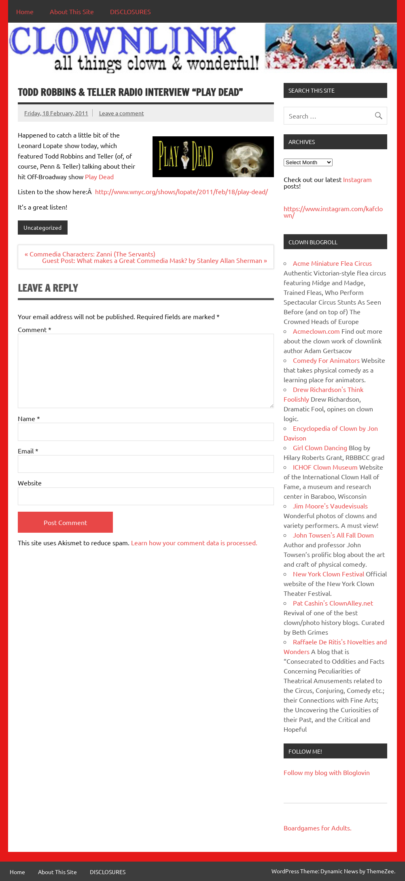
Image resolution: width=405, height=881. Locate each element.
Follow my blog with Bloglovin (327, 772)
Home (25, 11)
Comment (34, 329)
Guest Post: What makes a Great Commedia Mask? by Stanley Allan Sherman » (154, 260)
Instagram (357, 179)
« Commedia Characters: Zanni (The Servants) (90, 254)
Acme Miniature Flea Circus (332, 263)
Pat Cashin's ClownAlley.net (333, 603)
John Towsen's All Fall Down (333, 535)
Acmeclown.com (316, 331)
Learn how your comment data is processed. (194, 542)
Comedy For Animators (326, 360)
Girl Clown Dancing (320, 447)
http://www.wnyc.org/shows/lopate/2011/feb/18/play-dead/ (181, 191)
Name (29, 418)
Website (30, 482)
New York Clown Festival (328, 574)
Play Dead (99, 176)
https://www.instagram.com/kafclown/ (333, 211)
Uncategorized (42, 227)
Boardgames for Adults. (318, 828)
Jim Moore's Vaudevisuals (330, 506)
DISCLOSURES (130, 11)
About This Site (72, 11)
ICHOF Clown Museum (325, 467)
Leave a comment (121, 112)
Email (28, 450)
